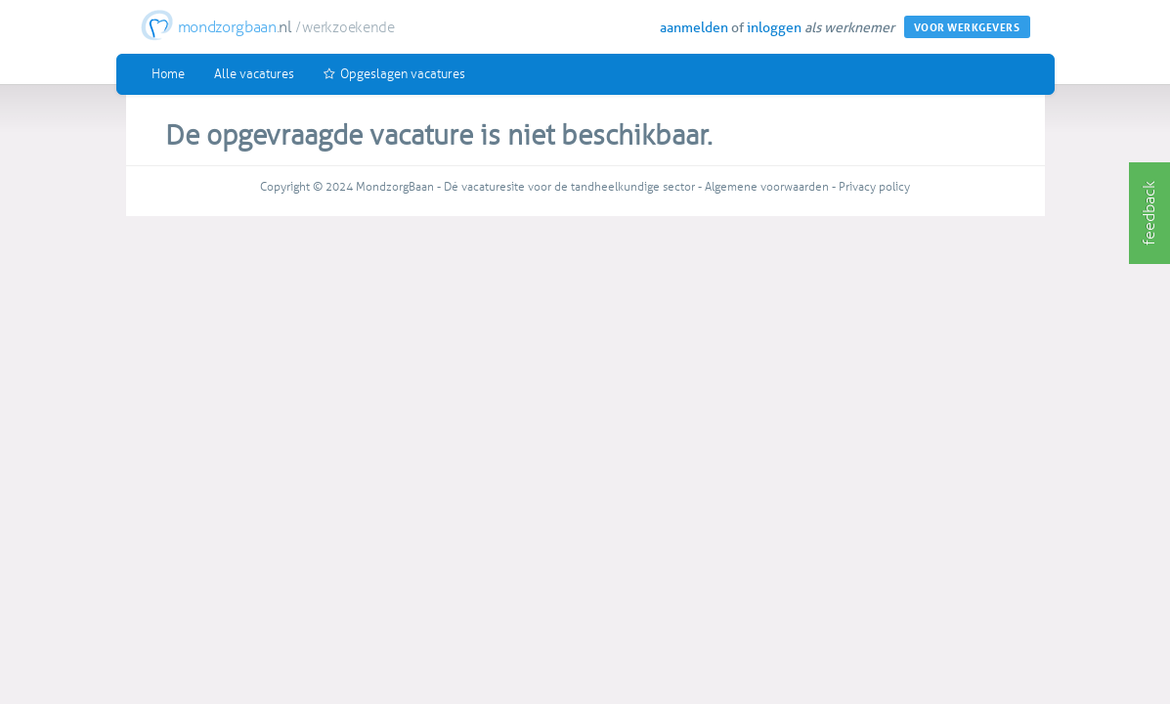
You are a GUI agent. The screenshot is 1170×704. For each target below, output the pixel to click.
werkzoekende (348, 27)
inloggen (774, 28)
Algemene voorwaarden (767, 187)
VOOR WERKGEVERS (967, 28)
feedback (1149, 213)
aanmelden (694, 28)
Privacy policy (874, 187)
